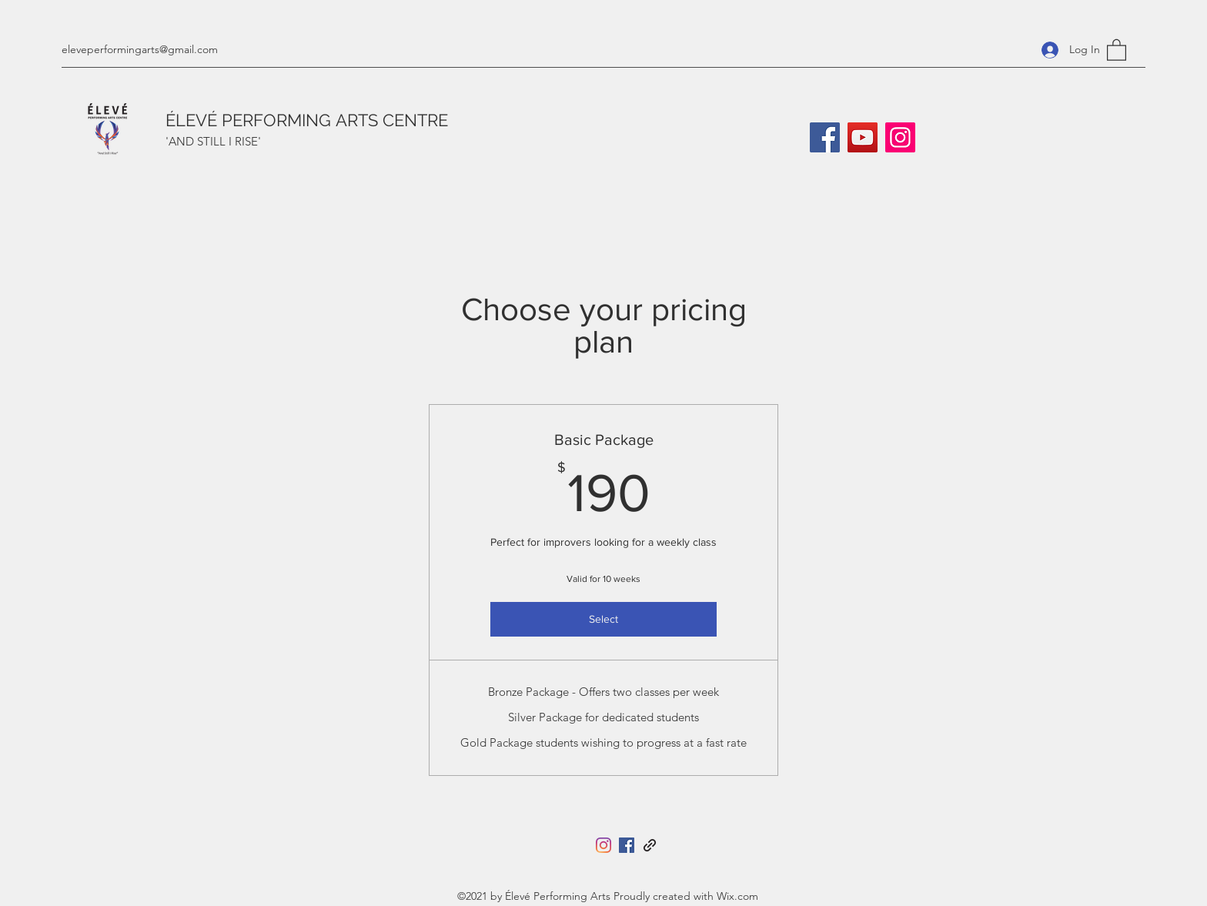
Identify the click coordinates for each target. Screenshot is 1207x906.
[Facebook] (825, 137)
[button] (1116, 49)
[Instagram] (900, 137)
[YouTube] (863, 137)
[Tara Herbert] (649, 845)
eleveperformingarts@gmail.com (140, 49)
